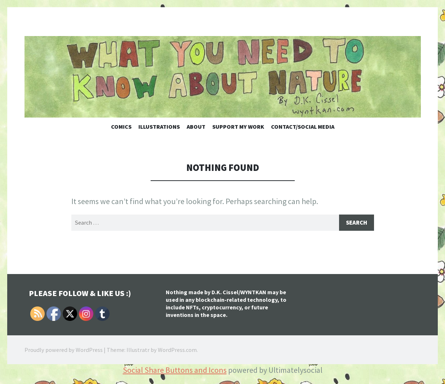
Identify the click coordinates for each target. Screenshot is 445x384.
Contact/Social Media (302, 126)
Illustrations (159, 126)
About (196, 126)
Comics (121, 126)
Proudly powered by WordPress (64, 350)
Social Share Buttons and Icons (175, 371)
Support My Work (238, 126)
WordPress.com (177, 350)
